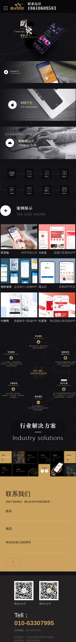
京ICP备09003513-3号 (63, 134)
